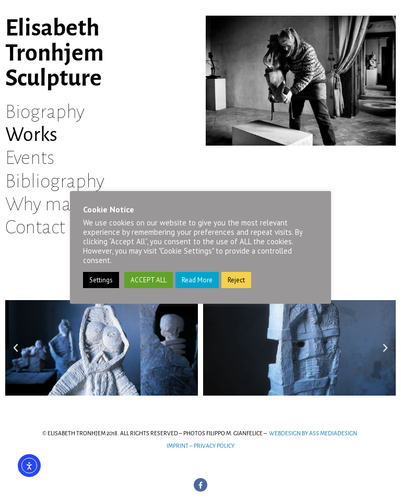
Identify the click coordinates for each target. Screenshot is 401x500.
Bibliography (54, 181)
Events (29, 157)
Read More (197, 280)
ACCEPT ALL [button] (149, 280)
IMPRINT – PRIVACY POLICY (200, 446)
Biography (45, 111)
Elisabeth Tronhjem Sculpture (54, 53)
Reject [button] (236, 280)
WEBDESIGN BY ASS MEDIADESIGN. (314, 433)
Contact (35, 227)
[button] (15, 348)
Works (31, 134)
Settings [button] (101, 280)
